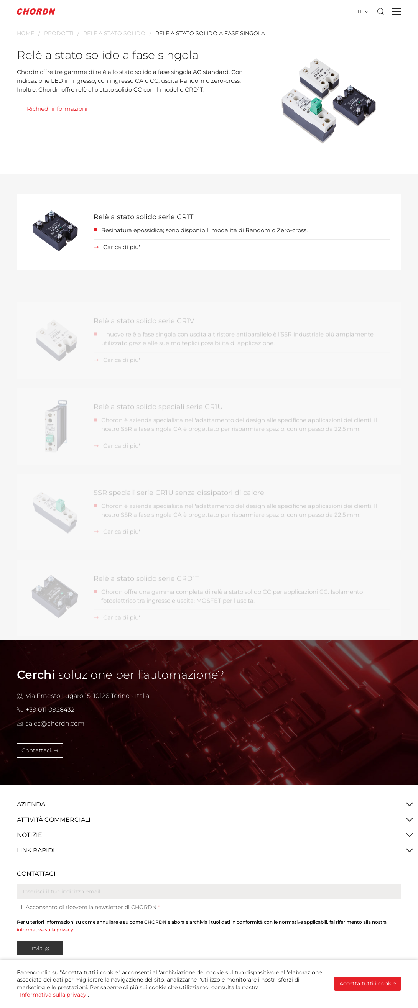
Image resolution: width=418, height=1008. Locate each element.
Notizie (29, 835)
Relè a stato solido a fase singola (210, 33)
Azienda (31, 804)
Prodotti (58, 33)
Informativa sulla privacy (53, 994)
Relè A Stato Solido (114, 33)
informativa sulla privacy (45, 929)
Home (25, 33)
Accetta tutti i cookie (367, 983)
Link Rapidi (36, 850)
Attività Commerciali (54, 819)
